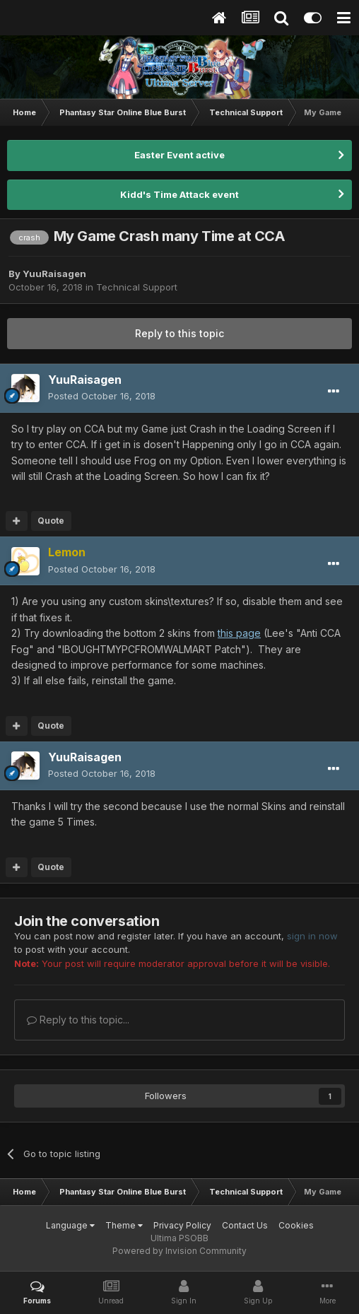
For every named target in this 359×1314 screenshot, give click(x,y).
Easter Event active (179, 154)
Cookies (296, 1225)
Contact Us (245, 1225)
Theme (124, 1225)
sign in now (312, 935)
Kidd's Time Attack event (179, 194)
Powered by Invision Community (179, 1250)
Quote (50, 520)
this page (239, 633)
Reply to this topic (179, 333)
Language (70, 1225)
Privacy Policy (182, 1225)
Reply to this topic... (78, 1020)
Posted (101, 395)
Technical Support (136, 287)
